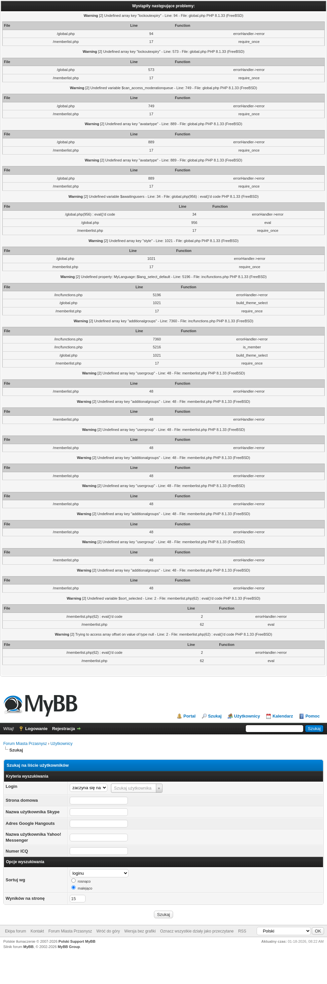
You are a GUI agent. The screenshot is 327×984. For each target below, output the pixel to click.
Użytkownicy (247, 716)
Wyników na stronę (25, 898)
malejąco (85, 888)
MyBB (28, 947)
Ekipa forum (15, 931)
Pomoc (313, 716)
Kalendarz (282, 716)
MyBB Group (69, 947)
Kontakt (37, 931)
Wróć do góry (108, 931)
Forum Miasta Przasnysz (25, 743)
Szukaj (215, 716)
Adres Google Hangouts (30, 823)
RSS (242, 931)
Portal (189, 716)
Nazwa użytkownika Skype (32, 811)
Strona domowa (22, 800)
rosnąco (84, 881)
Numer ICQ (17, 851)
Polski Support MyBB (76, 941)
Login (11, 786)
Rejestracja (63, 728)
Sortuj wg (15, 879)
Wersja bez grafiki (140, 931)
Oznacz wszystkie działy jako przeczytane (197, 931)
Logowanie (36, 728)
